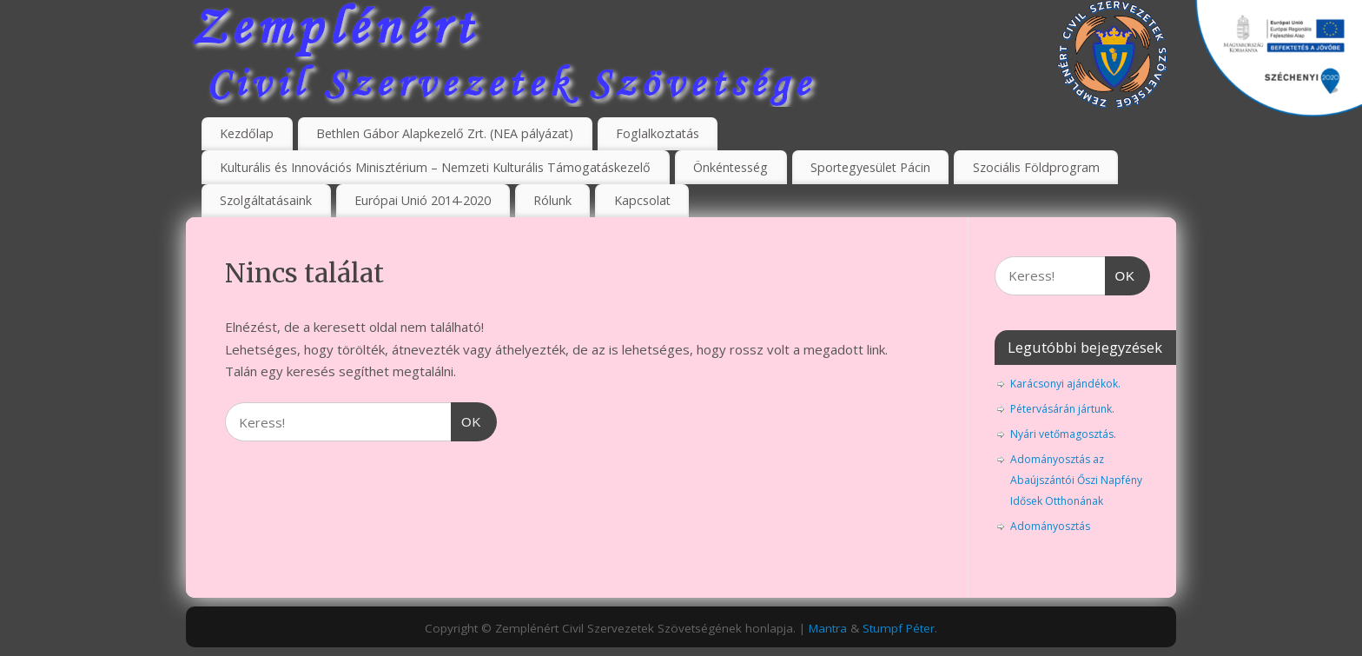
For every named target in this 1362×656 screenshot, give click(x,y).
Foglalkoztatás (657, 133)
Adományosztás (1050, 526)
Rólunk (552, 200)
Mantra (828, 628)
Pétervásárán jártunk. (1062, 408)
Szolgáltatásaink (266, 200)
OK (466, 419)
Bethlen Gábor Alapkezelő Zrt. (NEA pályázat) (444, 133)
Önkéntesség (730, 167)
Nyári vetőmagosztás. (1063, 434)
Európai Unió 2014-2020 (422, 200)
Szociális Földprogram (1036, 167)
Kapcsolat (642, 200)
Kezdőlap (247, 133)
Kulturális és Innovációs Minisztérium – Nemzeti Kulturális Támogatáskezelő (435, 167)
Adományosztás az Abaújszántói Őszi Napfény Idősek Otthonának (1076, 480)
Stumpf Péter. (900, 628)
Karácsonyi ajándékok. (1065, 383)
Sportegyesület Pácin (870, 167)
